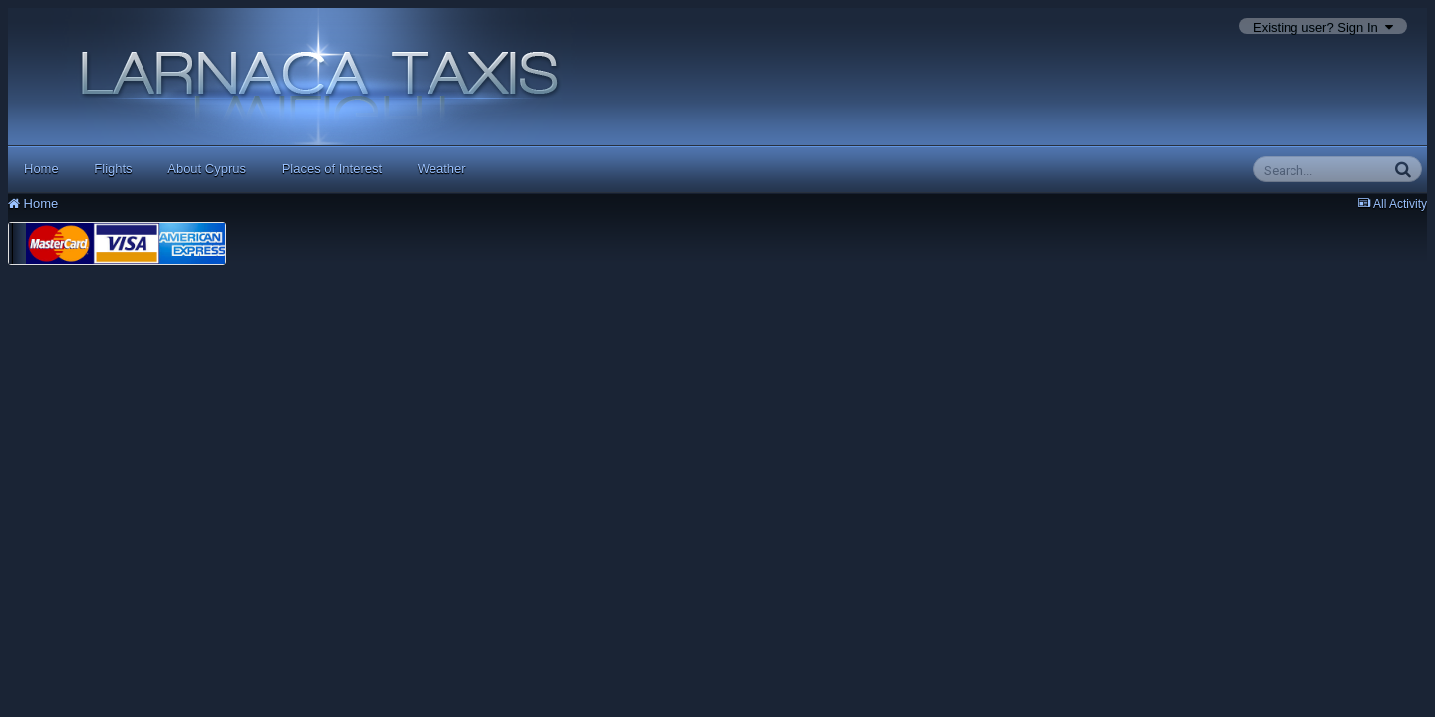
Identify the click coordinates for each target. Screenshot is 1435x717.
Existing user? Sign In (1323, 27)
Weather (442, 168)
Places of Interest (332, 168)
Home (41, 168)
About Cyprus (206, 168)
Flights (113, 168)
